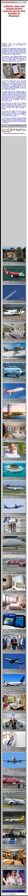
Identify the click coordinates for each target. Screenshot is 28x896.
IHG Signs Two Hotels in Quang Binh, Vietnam (14, 413)
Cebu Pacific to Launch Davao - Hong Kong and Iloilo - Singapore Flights (14, 819)
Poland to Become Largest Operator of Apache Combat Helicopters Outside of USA (14, 838)
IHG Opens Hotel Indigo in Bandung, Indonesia (14, 603)
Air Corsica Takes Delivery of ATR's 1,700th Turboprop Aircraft (14, 313)
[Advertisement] (12, 30)
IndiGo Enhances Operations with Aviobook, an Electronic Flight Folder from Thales (14, 623)
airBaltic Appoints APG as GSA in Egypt (14, 722)
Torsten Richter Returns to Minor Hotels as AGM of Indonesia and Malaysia (14, 451)
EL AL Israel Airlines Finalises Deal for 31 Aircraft (14, 801)
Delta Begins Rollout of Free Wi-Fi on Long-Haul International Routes (14, 545)
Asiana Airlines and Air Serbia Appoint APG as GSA (14, 489)
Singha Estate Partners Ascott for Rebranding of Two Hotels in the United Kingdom (14, 859)
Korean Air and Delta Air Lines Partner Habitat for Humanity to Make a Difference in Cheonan (14, 741)
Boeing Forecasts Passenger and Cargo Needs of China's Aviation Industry (14, 294)
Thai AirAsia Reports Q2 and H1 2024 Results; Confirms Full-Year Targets (14, 782)
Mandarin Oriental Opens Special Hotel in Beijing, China (14, 255)
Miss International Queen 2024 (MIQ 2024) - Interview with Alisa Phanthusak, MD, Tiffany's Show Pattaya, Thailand (14, 879)
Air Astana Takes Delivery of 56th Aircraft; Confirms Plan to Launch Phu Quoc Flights (14, 684)
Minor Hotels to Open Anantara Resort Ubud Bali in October (14, 332)
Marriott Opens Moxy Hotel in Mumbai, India (14, 432)
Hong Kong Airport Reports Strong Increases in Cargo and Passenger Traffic (14, 526)
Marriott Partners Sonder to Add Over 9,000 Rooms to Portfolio (14, 584)
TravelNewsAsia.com (12, 894)
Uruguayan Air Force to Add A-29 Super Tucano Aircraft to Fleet (14, 351)
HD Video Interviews (13, 129)
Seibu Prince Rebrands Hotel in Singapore (14, 704)
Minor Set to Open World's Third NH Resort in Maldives (14, 470)
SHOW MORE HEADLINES (10, 891)
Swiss (24, 130)
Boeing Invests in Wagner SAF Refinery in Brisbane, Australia (14, 643)
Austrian (4, 131)
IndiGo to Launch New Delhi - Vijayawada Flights (14, 507)
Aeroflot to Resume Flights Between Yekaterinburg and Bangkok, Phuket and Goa (14, 663)
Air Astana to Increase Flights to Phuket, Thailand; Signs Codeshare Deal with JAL (14, 372)
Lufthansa (18, 130)
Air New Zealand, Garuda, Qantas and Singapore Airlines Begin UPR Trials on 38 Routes (14, 762)
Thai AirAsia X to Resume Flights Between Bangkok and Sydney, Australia (14, 564)
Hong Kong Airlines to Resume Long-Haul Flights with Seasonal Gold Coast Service (14, 393)
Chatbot (9, 131)
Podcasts (21, 129)
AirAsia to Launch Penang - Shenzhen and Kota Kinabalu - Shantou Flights (14, 274)
